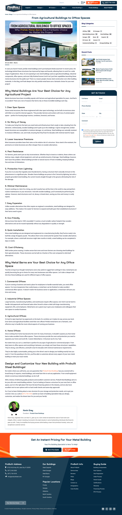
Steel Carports (47, 467)
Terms (95, 135)
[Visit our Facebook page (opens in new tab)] (106, 508)
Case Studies (74, 489)
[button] (28, 8)
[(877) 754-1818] (109, 2)
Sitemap (54, 508)
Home (6, 14)
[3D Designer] (93, 2)
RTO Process (97, 492)
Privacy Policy (88, 135)
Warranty (96, 486)
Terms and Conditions (45, 508)
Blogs (10, 14)
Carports (27, 7)
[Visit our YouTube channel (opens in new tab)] (103, 508)
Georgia (45, 488)
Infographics (74, 486)
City (100, 113)
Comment (85, 121)
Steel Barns (46, 473)
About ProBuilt (108, 7)
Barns (63, 7)
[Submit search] (78, 2)
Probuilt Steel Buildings (50, 371)
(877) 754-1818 (27, 394)
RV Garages (46, 476)
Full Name (85, 98)
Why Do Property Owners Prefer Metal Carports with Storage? (104, 69)
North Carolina (47, 494)
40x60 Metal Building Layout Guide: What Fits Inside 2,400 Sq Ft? (104, 79)
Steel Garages (47, 470)
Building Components (100, 467)
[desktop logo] (13, 8)
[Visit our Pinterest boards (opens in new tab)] (114, 508)
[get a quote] (52, 450)
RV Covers (52, 7)
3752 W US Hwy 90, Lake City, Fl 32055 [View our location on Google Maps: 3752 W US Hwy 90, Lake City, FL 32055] (18, 467)
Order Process (98, 476)
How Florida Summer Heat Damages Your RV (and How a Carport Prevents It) (104, 60)
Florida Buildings (93, 7)
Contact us (74, 483)
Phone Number (86, 106)
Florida (45, 485)
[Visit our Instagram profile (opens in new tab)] (110, 508)
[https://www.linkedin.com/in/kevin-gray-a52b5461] (12, 414)
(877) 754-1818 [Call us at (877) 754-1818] (12, 473)
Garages (39, 7)
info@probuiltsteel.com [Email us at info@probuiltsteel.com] (15, 476)
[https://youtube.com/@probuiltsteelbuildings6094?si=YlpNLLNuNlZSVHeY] (16, 414)
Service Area (74, 470)
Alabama (45, 491)
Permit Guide (97, 479)
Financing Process (99, 489)
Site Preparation (98, 473)
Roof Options (97, 470)
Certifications (97, 483)
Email (100, 98)
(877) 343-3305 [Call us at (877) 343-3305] (12, 470)
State (83, 113)
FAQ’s (72, 476)
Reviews (73, 473)
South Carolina (47, 497)
